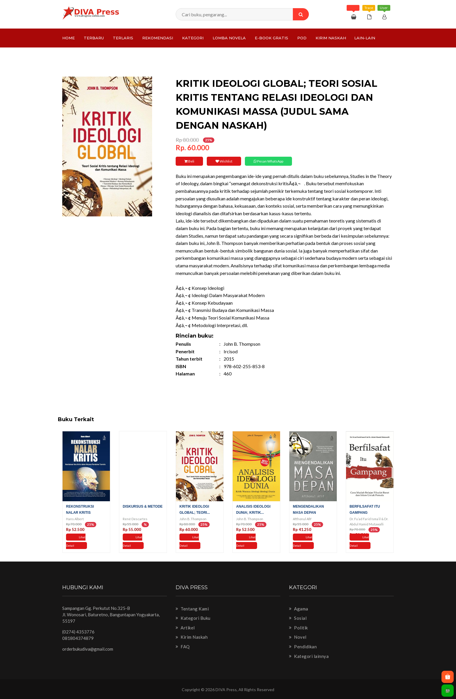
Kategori (193, 38)
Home (68, 38)
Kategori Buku (193, 618)
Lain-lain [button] (364, 38)
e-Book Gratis (271, 38)
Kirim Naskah (331, 38)
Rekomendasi (157, 38)
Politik (298, 627)
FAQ (183, 646)
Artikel (185, 627)
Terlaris (123, 38)
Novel (298, 637)
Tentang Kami (192, 608)
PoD (302, 38)
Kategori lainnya (309, 656)
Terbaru (94, 38)
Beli (189, 161)
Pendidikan (303, 646)
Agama (298, 608)
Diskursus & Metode (143, 506)
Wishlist (223, 161)
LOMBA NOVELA (229, 38)
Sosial (298, 618)
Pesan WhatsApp (268, 161)
